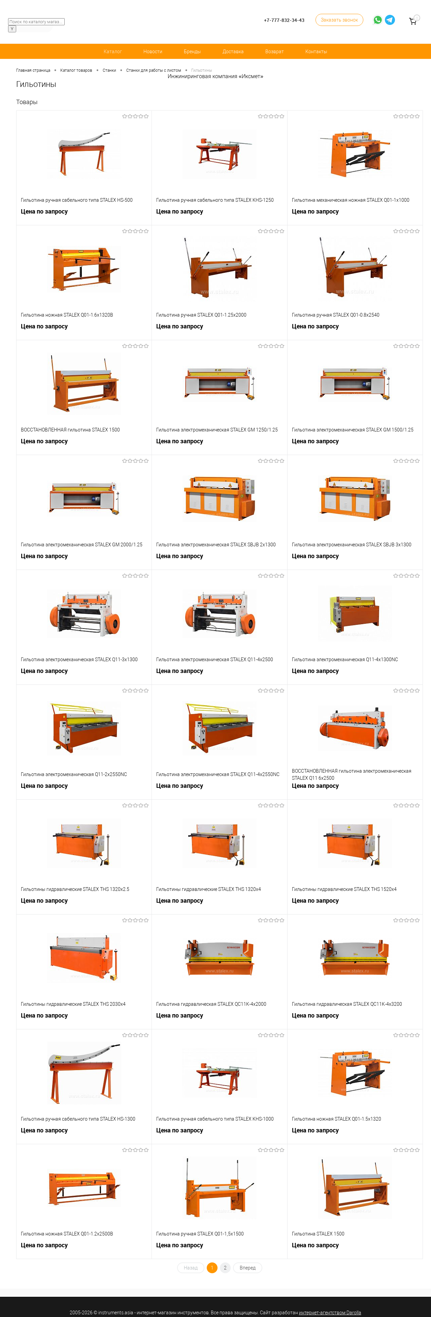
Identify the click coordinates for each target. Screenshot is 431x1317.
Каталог (113, 51)
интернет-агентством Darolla (330, 1312)
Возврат (274, 51)
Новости (152, 51)
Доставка (233, 51)
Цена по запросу (84, 214)
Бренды (192, 51)
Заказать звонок (339, 20)
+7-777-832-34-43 (284, 20)
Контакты (316, 51)
